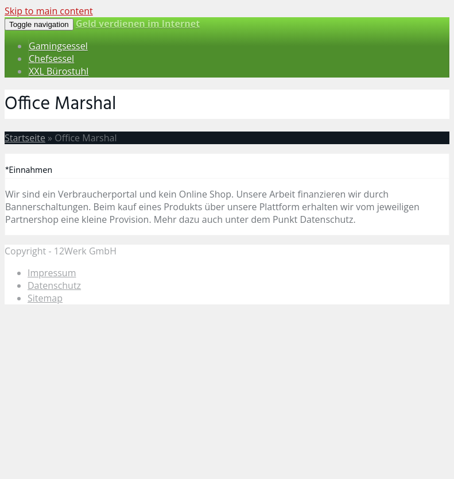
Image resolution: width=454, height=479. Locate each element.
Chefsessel (51, 58)
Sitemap (45, 298)
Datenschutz (54, 285)
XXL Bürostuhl (58, 71)
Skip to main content (49, 11)
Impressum (52, 272)
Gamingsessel (58, 46)
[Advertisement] (227, 394)
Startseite (25, 138)
